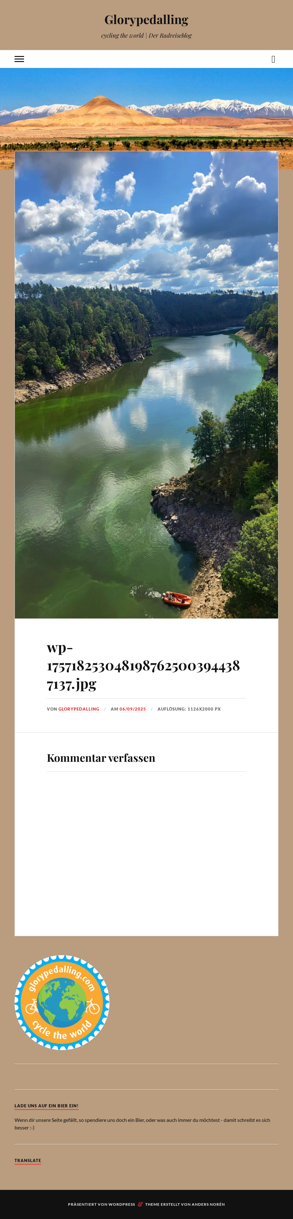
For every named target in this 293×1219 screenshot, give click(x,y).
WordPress (122, 1204)
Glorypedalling (146, 19)
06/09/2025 (133, 709)
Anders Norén (208, 1204)
